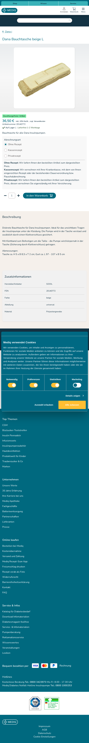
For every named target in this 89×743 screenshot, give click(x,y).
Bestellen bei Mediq (12, 546)
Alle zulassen (72, 405)
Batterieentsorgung (12, 511)
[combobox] (44, 20)
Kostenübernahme (11, 551)
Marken (6, 466)
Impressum (44, 726)
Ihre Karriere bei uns (12, 495)
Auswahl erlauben (44, 405)
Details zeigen (73, 396)
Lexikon (6, 653)
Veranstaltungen (11, 647)
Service (73, 3)
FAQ (4, 592)
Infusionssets (9, 440)
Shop (15, 3)
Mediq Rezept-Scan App (14, 561)
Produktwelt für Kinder (14, 456)
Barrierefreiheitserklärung (15, 582)
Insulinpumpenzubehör (14, 445)
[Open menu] (83, 10)
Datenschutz (44, 733)
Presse (5, 527)
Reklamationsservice (13, 637)
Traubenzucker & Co (12, 461)
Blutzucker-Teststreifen (14, 430)
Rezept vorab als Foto (13, 571)
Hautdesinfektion (11, 451)
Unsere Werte (9, 485)
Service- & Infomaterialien (15, 627)
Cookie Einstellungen (44, 736)
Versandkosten (39, 121)
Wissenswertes (10, 642)
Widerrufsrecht (10, 577)
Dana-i (8, 31)
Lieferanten (8, 521)
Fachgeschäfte (9, 506)
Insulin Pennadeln (11, 435)
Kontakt (6, 587)
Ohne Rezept (15, 144)
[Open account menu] (64, 10)
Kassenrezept (15, 150)
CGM (5, 425)
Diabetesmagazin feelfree (15, 621)
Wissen (43, 3)
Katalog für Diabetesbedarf (16, 611)
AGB (44, 729)
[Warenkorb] (74, 10)
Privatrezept (14, 155)
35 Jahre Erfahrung (12, 490)
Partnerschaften (10, 516)
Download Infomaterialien (15, 616)
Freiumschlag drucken (13, 566)
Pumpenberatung (11, 632)
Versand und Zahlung (13, 556)
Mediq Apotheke (11, 501)
